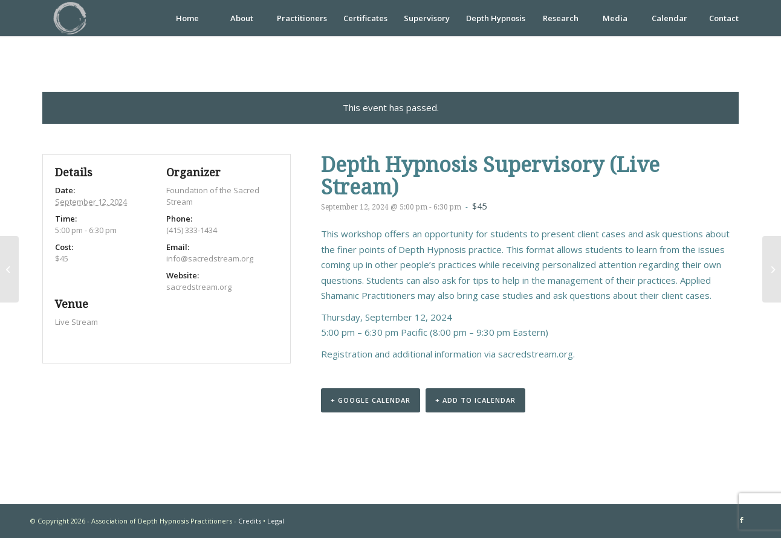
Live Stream (76, 321)
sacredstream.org (535, 354)
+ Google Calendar (370, 400)
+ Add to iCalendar (475, 400)
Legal (275, 520)
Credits (249, 520)
